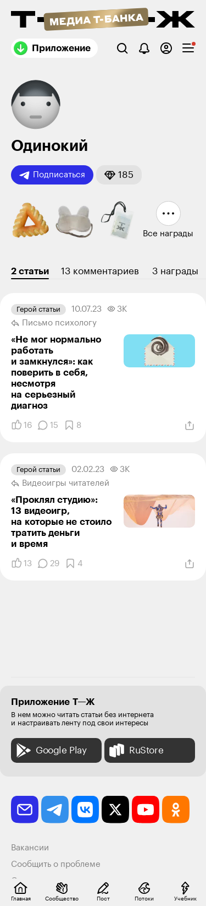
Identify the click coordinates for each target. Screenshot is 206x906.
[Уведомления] (144, 48)
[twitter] (115, 809)
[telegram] (55, 809)
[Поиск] (122, 48)
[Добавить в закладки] (72, 425)
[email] (24, 809)
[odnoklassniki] (176, 809)
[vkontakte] (85, 809)
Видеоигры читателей (60, 483)
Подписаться (52, 175)
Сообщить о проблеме (56, 864)
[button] (119, 175)
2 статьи (30, 271)
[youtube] (145, 809)
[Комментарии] (48, 425)
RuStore (135, 750)
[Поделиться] (189, 425)
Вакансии (30, 848)
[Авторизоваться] (166, 48)
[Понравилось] (21, 425)
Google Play (50, 750)
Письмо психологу (54, 323)
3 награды (175, 271)
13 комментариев (100, 271)
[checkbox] (188, 48)
